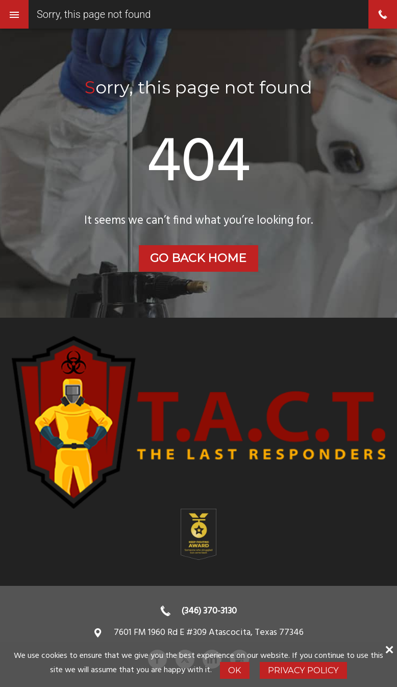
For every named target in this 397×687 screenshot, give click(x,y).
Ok (234, 670)
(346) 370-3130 (209, 611)
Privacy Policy (303, 670)
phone (382, 14)
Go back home (198, 258)
